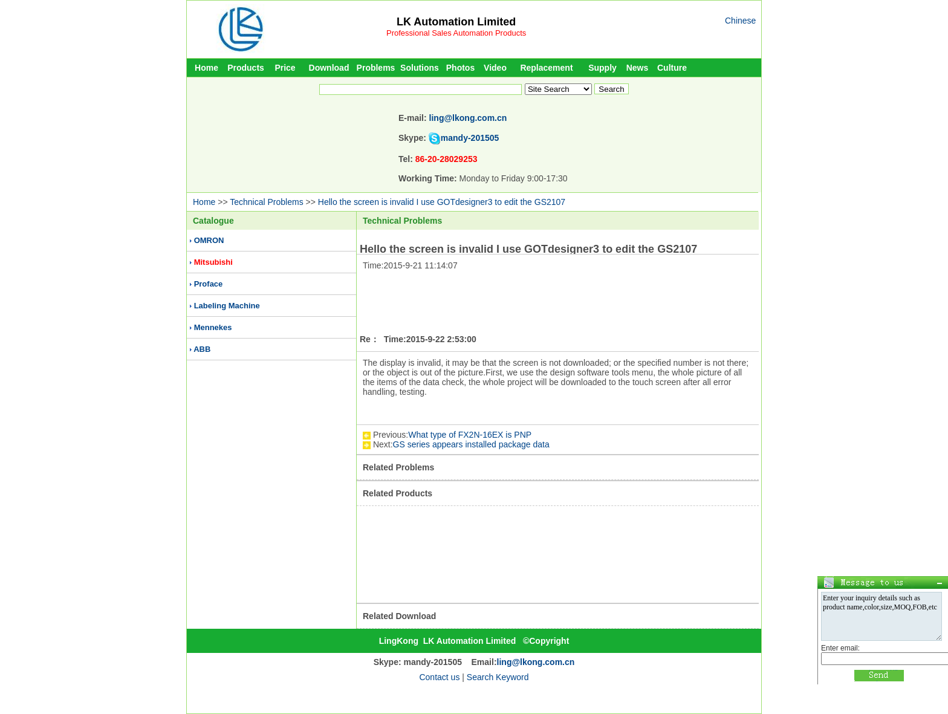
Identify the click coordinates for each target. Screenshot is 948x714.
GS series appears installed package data (471, 444)
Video (495, 68)
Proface (208, 283)
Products (245, 68)
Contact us (439, 677)
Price (284, 68)
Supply (602, 68)
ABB (201, 349)
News (637, 68)
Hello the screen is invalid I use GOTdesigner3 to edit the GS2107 (441, 202)
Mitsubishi (213, 262)
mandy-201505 (470, 138)
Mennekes (213, 327)
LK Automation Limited (456, 22)
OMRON (209, 240)
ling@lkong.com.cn (468, 118)
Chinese (740, 20)
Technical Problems (266, 202)
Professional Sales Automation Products (456, 32)
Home (206, 68)
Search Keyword (498, 677)
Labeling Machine (227, 305)
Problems (376, 68)
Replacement (546, 68)
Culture (672, 68)
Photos (460, 68)
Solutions (419, 68)
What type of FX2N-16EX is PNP (469, 435)
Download (329, 68)
